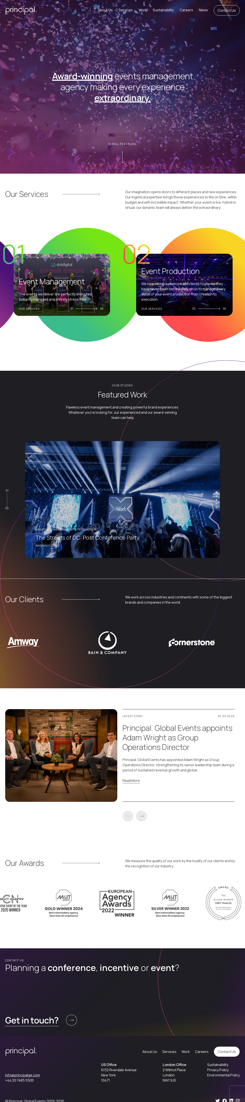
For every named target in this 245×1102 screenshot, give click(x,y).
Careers (186, 10)
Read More (131, 780)
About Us (105, 10)
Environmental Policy (223, 1075)
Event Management (54, 281)
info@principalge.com (22, 1075)
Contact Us (227, 10)
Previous (127, 816)
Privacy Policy (218, 1069)
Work (143, 10)
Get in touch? (32, 1020)
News (203, 10)
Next (141, 816)
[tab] (216, 492)
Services (126, 10)
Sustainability (163, 10)
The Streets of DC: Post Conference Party (87, 537)
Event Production (172, 271)
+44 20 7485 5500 (19, 1080)
